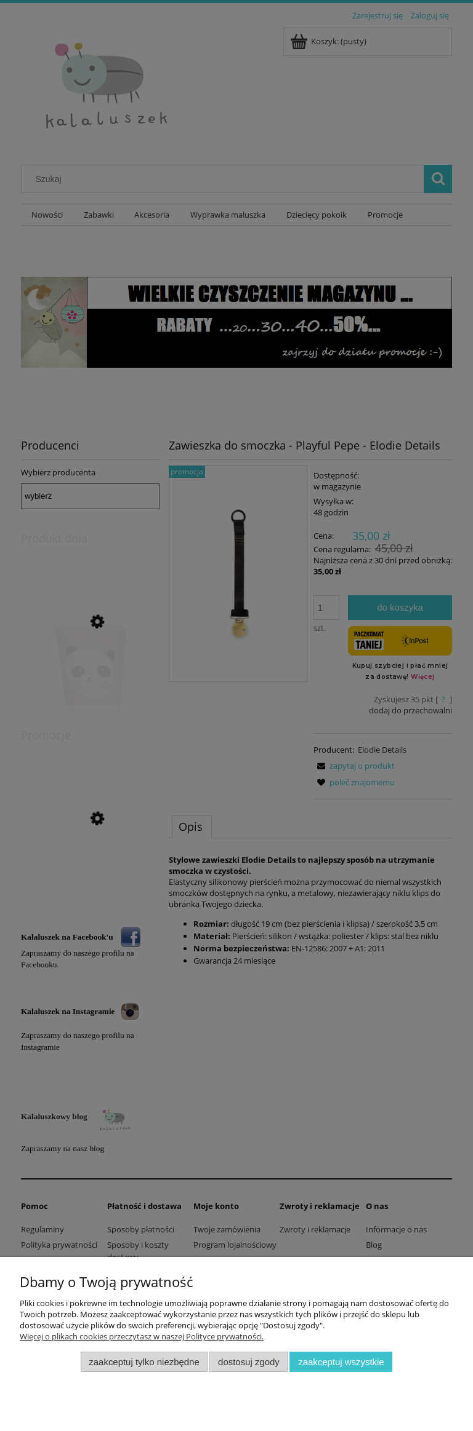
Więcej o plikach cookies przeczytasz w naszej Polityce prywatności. (142, 1336)
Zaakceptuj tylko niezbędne (144, 1362)
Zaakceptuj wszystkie (341, 1362)
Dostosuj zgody (249, 1362)
